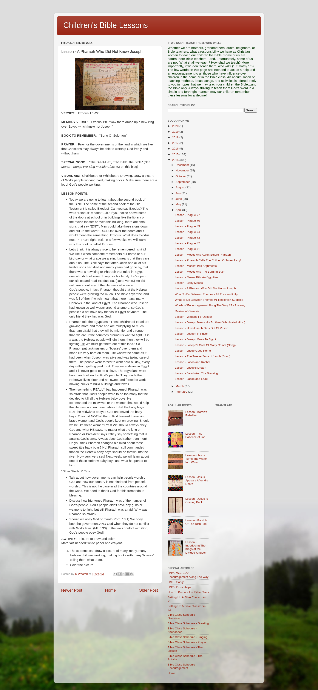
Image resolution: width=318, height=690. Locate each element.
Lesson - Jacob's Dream (190, 367)
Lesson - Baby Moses (189, 282)
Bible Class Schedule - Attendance (182, 630)
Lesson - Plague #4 (187, 232)
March (180, 386)
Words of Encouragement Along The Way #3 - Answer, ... (211, 305)
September (183, 181)
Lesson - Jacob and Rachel (192, 362)
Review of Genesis (187, 311)
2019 (175, 131)
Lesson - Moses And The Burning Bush (200, 271)
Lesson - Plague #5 (187, 226)
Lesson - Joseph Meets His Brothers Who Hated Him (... (211, 322)
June (179, 198)
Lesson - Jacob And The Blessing (196, 373)
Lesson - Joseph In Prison (191, 333)
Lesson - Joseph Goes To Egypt (195, 339)
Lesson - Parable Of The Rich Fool (196, 522)
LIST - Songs (176, 582)
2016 (175, 148)
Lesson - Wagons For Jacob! (193, 316)
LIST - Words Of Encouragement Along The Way (188, 575)
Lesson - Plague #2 (187, 243)
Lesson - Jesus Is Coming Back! (196, 500)
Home (110, 590)
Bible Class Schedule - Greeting (188, 623)
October (181, 176)
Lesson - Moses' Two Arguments (196, 265)
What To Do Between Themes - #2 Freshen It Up (206, 294)
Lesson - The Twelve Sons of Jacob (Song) (202, 356)
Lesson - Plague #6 (187, 220)
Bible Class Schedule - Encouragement (182, 666)
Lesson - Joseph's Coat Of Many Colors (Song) (205, 345)
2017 (175, 143)
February (182, 391)
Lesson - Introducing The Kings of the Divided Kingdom (196, 547)
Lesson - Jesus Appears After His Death (196, 480)
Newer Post (71, 590)
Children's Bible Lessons (105, 25)
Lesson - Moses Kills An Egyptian (196, 277)
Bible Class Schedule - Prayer (187, 642)
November (183, 170)
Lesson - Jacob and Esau (191, 378)
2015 (175, 154)
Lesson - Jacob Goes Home (193, 350)
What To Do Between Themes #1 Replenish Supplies (209, 299)
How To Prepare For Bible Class (188, 592)
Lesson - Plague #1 (187, 248)
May (179, 204)
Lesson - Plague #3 (187, 237)
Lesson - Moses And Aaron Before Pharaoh (203, 254)
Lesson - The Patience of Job (195, 435)
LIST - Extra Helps (179, 587)
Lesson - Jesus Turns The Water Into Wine (196, 459)
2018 (175, 137)
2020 (175, 126)
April (179, 210)
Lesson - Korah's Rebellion (196, 413)
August (180, 187)
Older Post (148, 590)
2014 (175, 160)
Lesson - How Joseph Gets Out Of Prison (201, 328)
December (183, 164)
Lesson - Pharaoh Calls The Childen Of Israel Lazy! (208, 260)
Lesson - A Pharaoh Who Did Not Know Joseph (205, 288)
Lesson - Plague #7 (187, 215)
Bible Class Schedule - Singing (187, 637)
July (179, 193)
